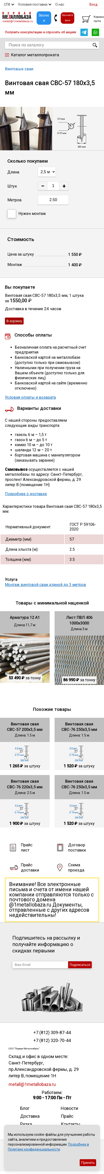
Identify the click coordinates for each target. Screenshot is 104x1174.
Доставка (30, 1116)
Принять (88, 1163)
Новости (69, 1108)
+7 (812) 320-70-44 (52, 1040)
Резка (26, 1124)
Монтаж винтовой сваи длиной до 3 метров (45, 584)
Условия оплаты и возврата (30, 397)
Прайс (67, 1116)
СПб (7, 4)
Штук (12, 186)
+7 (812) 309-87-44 (52, 1032)
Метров (14, 200)
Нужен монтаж (26, 213)
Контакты (70, 1124)
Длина (13, 172)
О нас (59, 4)
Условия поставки (32, 4)
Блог (25, 1108)
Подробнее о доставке (26, 494)
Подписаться (80, 965)
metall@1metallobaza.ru (17, 21)
